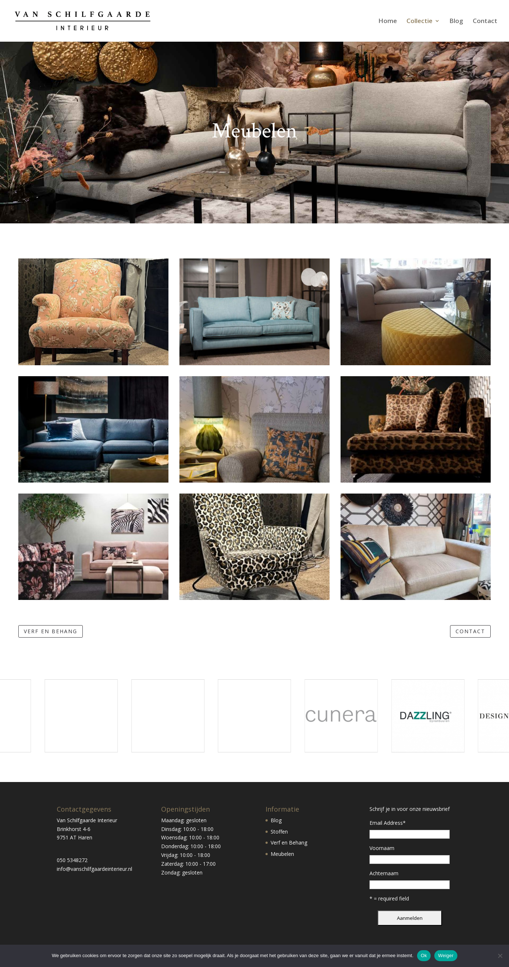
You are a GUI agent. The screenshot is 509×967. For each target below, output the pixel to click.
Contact (485, 21)
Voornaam (381, 848)
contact (470, 631)
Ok (424, 955)
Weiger (445, 955)
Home (387, 21)
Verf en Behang (289, 842)
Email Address (387, 822)
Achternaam (383, 873)
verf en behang (50, 631)
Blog (456, 21)
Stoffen (279, 831)
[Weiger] (500, 955)
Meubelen (282, 853)
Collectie (419, 21)
